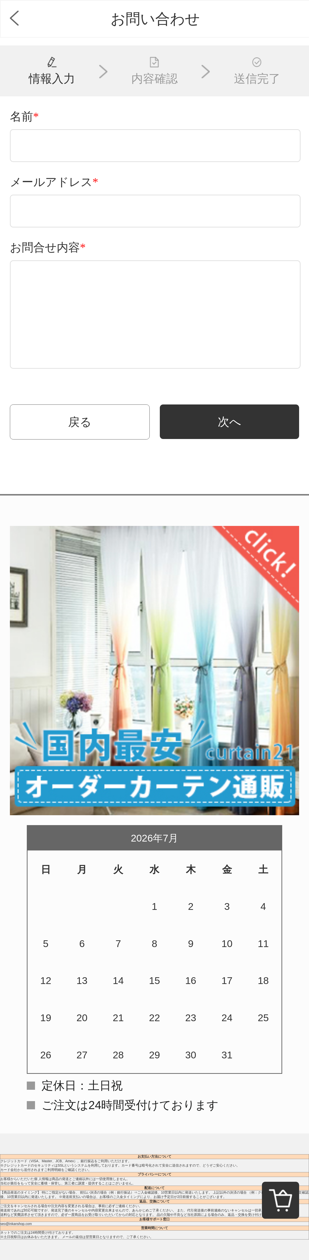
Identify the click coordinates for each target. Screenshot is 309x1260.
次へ (229, 421)
